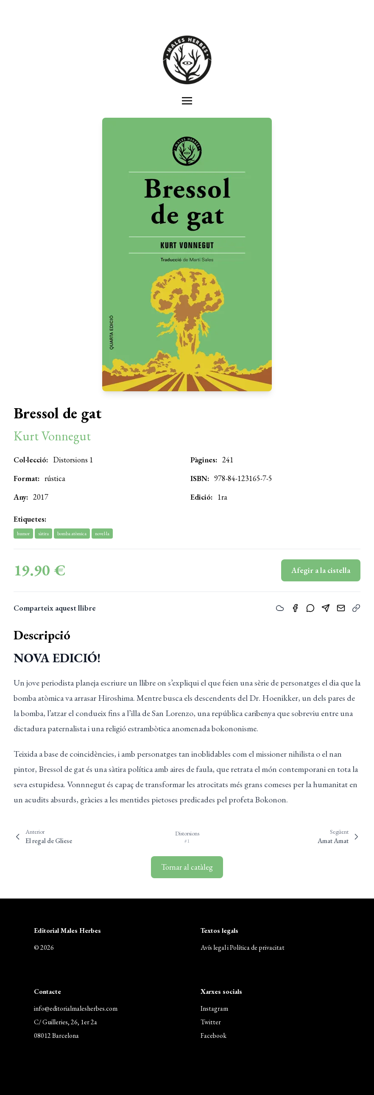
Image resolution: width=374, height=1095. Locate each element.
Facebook (213, 1035)
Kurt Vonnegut (52, 436)
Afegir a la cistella (320, 570)
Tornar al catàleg (187, 867)
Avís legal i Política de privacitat (243, 947)
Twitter (211, 1022)
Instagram (214, 1008)
